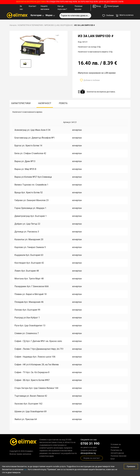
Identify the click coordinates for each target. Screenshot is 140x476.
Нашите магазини (45, 7)
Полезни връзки (78, 7)
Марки (50, 15)
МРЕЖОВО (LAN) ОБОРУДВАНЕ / (59, 25)
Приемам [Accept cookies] (131, 466)
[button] (25, 63)
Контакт (32, 6)
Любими (108, 15)
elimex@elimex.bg (88, 453)
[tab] (20, 104)
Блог (113, 459)
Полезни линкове (118, 456)
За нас (21, 7)
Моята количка (124, 15)
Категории (37, 15)
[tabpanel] (70, 269)
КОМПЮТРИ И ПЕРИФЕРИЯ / (31, 25)
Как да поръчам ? (62, 7)
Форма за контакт (91, 458)
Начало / (14, 25)
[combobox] (75, 15)
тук (25, 469)
